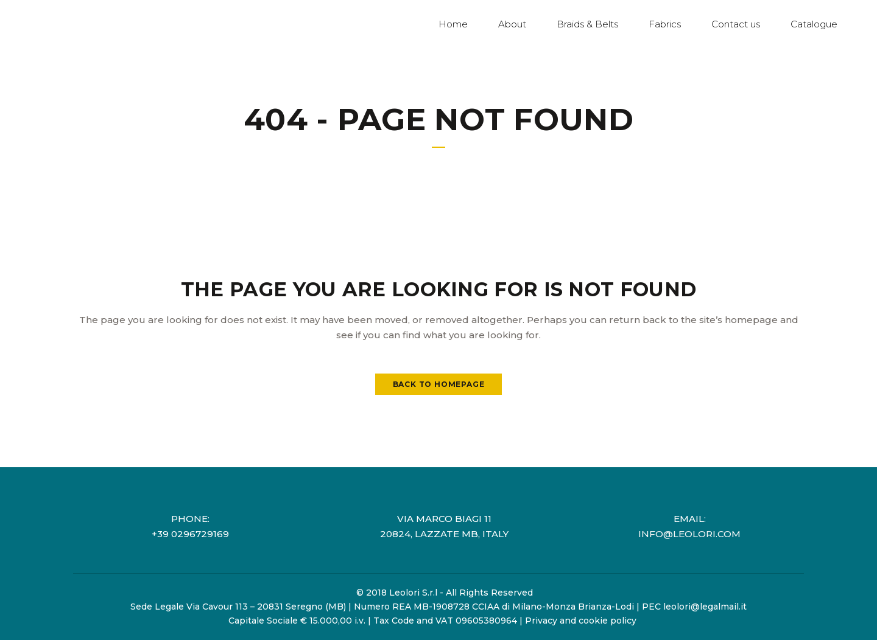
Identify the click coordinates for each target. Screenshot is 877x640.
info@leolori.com (689, 534)
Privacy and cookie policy (580, 620)
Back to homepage (439, 384)
